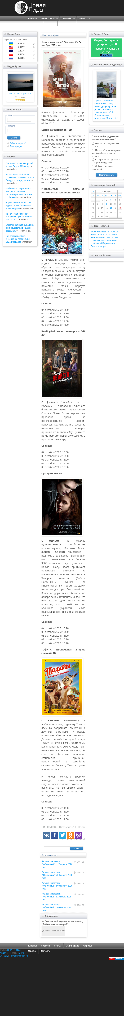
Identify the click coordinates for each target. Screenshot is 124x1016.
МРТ (109, 240)
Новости (45, 946)
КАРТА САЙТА (35, 29)
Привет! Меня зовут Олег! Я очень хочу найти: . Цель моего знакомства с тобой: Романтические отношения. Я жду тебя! (106, 109)
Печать (81, 827)
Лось (107, 234)
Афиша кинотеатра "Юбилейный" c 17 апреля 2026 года (57, 864)
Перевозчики (108, 243)
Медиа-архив (72, 946)
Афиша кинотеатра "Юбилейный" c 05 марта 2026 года (56, 907)
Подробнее (106, 55)
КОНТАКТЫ (53, 29)
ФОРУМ (82, 24)
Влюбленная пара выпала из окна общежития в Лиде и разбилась (20, 228)
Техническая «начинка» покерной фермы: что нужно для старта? (19, 217)
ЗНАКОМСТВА (67, 24)
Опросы (87, 946)
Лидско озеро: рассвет (20, 93)
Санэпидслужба (98, 240)
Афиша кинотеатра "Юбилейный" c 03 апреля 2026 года (57, 886)
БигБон (94, 237)
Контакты (45, 951)
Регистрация (16, 146)
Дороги (94, 232)
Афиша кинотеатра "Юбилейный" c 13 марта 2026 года (56, 897)
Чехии (114, 234)
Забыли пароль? (18, 143)
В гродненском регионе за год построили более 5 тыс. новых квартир (19, 205)
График (114, 237)
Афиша (68, 839)
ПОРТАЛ (83, 18)
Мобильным (104, 237)
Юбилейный (79, 839)
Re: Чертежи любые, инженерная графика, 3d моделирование (18, 239)
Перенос (114, 232)
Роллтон (101, 234)
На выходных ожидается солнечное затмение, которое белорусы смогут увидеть (20, 177)
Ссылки (32, 951)
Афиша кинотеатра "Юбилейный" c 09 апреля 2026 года (57, 875)
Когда (93, 234)
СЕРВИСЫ (34, 24)
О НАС (50, 24)
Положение (103, 232)
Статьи (57, 946)
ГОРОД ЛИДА (48, 18)
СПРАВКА (67, 18)
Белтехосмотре (98, 246)
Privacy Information (19, 956)
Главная (32, 18)
